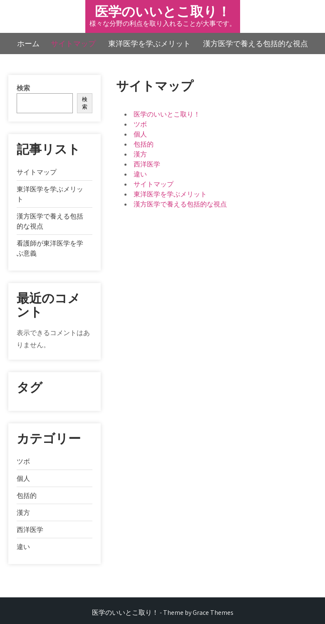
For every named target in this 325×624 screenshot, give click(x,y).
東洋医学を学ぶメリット (149, 43)
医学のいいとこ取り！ (163, 11)
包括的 (144, 144)
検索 (23, 88)
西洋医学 (147, 164)
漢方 (140, 154)
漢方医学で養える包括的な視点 (255, 43)
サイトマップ (73, 43)
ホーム (28, 43)
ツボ (140, 124)
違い (140, 174)
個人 (140, 134)
